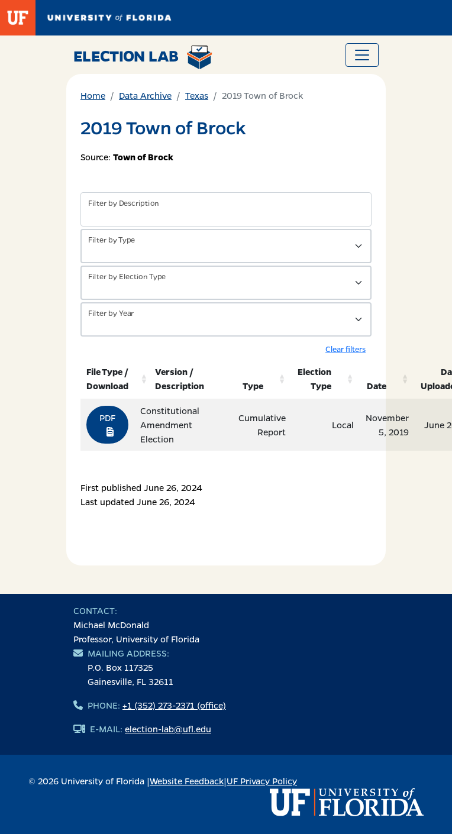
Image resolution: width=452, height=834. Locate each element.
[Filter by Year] (226, 319)
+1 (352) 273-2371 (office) (174, 705)
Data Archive (145, 95)
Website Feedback (187, 781)
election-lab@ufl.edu (168, 729)
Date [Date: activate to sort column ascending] (376, 386)
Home (92, 95)
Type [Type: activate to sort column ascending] (253, 386)
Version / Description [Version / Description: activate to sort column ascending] (179, 379)
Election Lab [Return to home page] (142, 57)
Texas (196, 95)
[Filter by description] (226, 209)
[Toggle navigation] (362, 55)
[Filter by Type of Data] (226, 246)
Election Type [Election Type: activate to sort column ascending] (314, 379)
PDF (107, 424)
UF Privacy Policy (262, 781)
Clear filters (345, 349)
